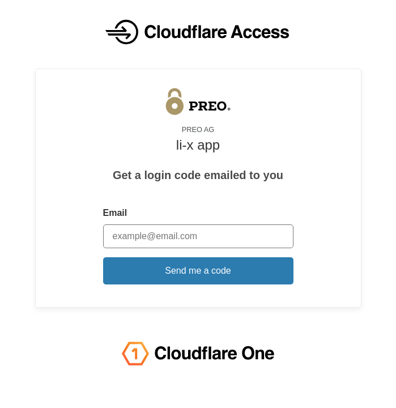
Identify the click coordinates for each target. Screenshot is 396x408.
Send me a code (198, 270)
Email (115, 213)
